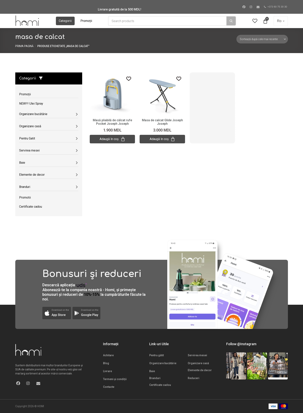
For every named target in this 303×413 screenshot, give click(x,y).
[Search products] (167, 20)
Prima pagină (24, 46)
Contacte (108, 386)
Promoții (86, 21)
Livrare (107, 371)
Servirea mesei (197, 355)
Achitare (108, 355)
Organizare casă (198, 363)
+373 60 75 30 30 (275, 6)
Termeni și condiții (115, 379)
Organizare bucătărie (162, 363)
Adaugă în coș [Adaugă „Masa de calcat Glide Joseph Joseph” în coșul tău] (162, 139)
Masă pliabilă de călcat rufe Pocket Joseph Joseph (112, 122)
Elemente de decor (200, 370)
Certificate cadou (160, 384)
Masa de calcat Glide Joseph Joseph (162, 122)
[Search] (231, 20)
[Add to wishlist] (128, 78)
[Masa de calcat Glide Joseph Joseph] (162, 94)
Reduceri (193, 378)
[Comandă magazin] (262, 39)
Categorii (65, 21)
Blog (106, 363)
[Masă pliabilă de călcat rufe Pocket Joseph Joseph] (112, 94)
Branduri (154, 378)
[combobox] (167, 20)
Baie (152, 371)
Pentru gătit (156, 355)
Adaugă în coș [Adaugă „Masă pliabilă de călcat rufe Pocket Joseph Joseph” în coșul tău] (112, 139)
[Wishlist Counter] (255, 21)
